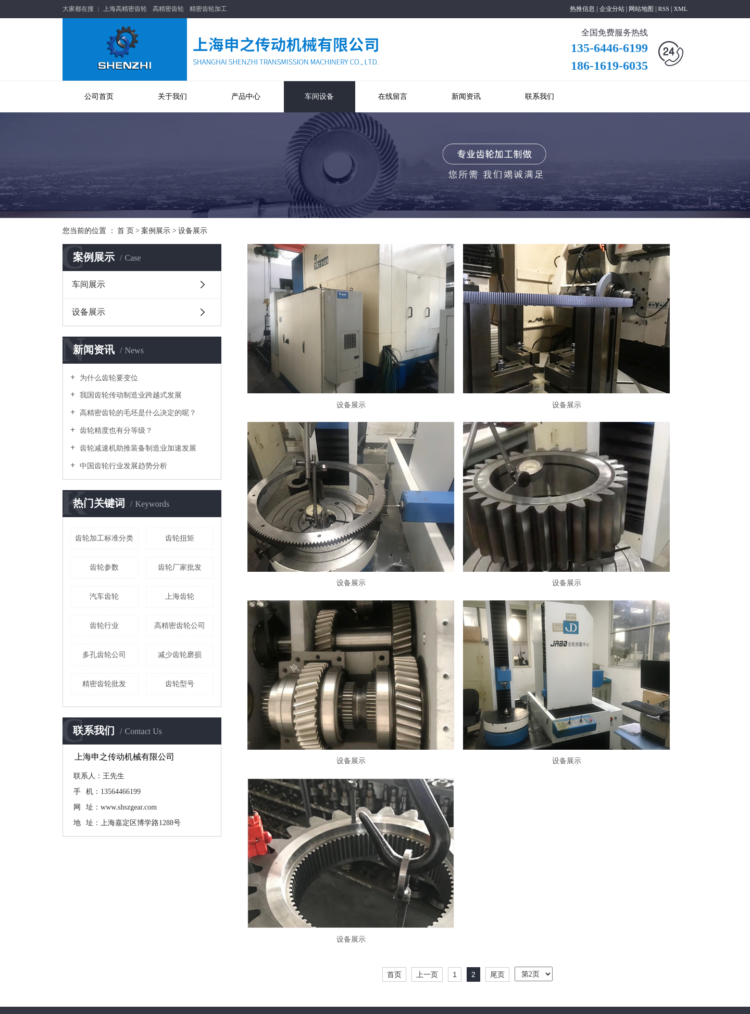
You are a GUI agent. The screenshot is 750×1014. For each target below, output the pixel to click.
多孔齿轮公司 (104, 655)
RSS (663, 8)
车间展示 (88, 284)
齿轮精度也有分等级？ (115, 430)
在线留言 (392, 96)
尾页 (497, 652)
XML (680, 8)
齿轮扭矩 (179, 538)
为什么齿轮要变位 (108, 378)
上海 (584, 996)
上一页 (427, 652)
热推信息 (582, 8)
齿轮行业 (104, 626)
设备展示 (192, 231)
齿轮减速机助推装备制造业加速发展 (137, 448)
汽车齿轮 (104, 596)
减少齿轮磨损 (180, 655)
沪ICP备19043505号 (226, 999)
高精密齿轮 (168, 8)
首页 (394, 652)
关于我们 (172, 96)
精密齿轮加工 (208, 8)
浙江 (598, 996)
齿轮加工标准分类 (104, 538)
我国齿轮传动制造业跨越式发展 (130, 395)
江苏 (569, 996)
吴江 (668, 996)
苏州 (626, 996)
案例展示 (155, 231)
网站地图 (642, 8)
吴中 (681, 996)
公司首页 (99, 96)
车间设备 (319, 96)
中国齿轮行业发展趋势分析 (122, 466)
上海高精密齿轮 (125, 8)
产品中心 (245, 96)
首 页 (125, 231)
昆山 (612, 996)
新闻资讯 (466, 96)
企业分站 (611, 8)
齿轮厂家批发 (180, 567)
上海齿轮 (179, 596)
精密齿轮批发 (104, 684)
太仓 (654, 996)
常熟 (640, 996)
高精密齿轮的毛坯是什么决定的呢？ (137, 413)
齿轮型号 (179, 684)
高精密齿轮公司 (179, 626)
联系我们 (539, 96)
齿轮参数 (104, 567)
